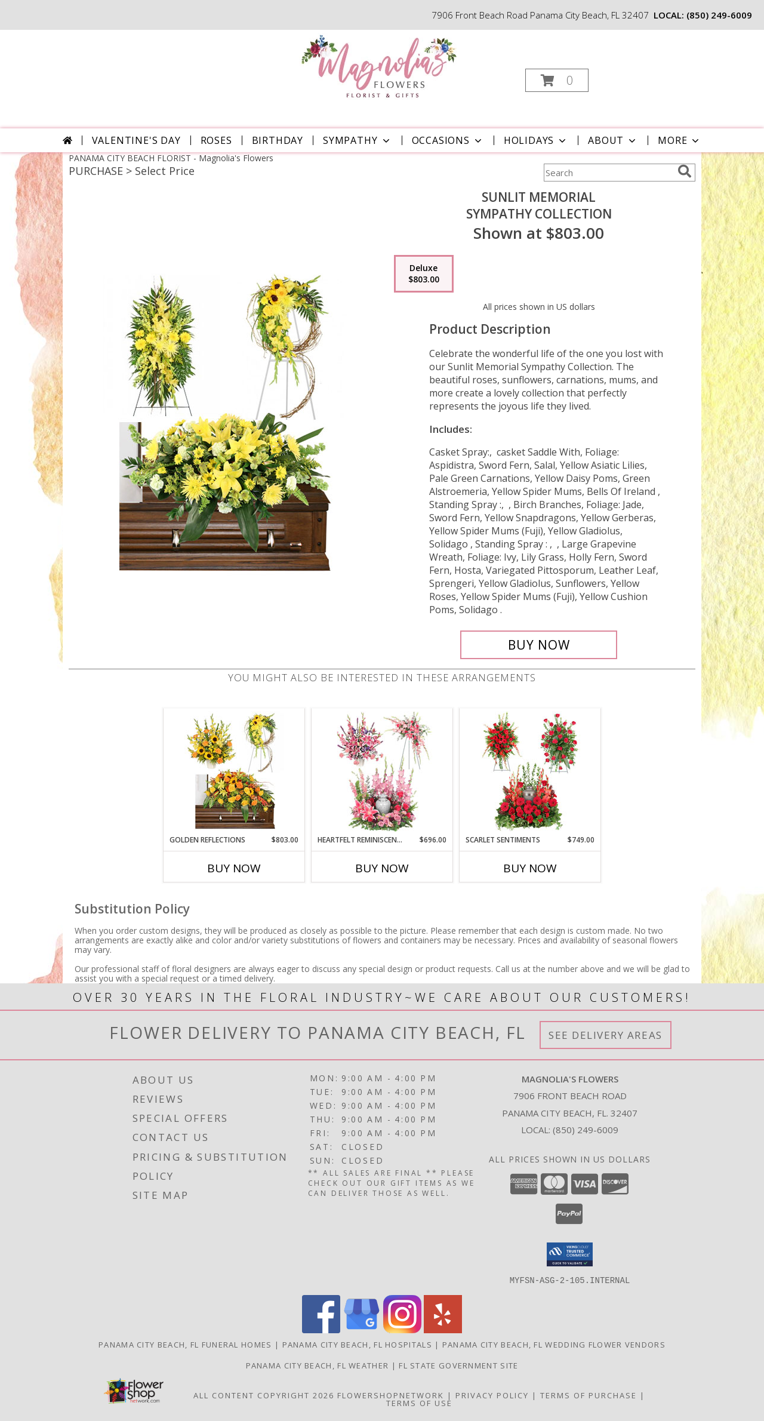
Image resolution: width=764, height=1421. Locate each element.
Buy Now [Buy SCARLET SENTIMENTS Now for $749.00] (530, 868)
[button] (557, 80)
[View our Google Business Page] (362, 1329)
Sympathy (357, 140)
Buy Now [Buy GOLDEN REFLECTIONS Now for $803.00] (234, 868)
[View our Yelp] (443, 1329)
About (613, 140)
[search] (684, 171)
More (679, 140)
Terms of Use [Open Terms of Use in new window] (419, 1402)
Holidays (536, 140)
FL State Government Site (458, 1365)
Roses (216, 140)
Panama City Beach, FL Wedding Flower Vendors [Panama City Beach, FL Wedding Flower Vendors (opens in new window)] (554, 1344)
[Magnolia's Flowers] (381, 66)
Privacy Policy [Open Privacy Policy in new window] (492, 1394)
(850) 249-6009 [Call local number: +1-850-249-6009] (719, 15)
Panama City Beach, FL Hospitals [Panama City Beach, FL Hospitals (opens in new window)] (357, 1344)
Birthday (277, 140)
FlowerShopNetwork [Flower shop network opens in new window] (390, 1394)
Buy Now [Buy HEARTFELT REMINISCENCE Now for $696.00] (382, 868)
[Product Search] (608, 172)
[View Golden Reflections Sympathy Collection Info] (234, 771)
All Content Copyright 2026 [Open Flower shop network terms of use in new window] (263, 1394)
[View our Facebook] (321, 1329)
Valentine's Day (136, 140)
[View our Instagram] (402, 1329)
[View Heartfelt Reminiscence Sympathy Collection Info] (382, 771)
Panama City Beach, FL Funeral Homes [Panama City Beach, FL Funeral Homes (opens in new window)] (185, 1344)
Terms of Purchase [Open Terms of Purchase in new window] (588, 1394)
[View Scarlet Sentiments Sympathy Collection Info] (530, 771)
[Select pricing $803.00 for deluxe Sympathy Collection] (424, 274)
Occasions (448, 140)
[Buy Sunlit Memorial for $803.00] (538, 644)
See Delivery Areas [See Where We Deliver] (606, 1035)
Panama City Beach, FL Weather (317, 1365)
